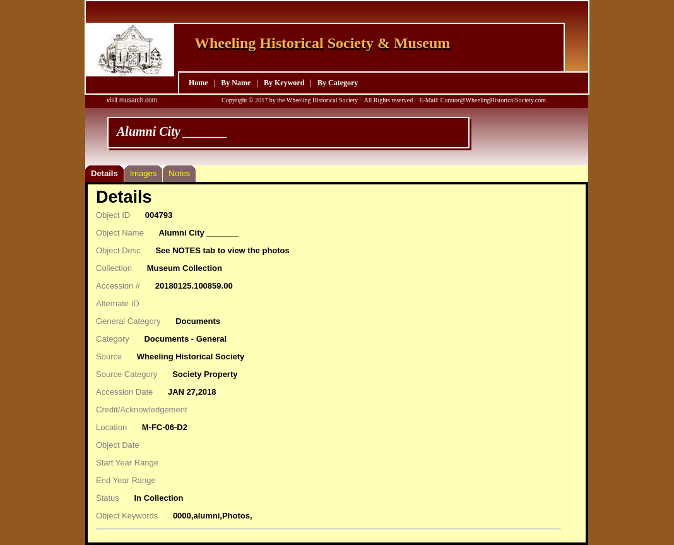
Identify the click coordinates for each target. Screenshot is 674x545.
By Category (337, 82)
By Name (236, 82)
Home (198, 82)
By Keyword (284, 82)
